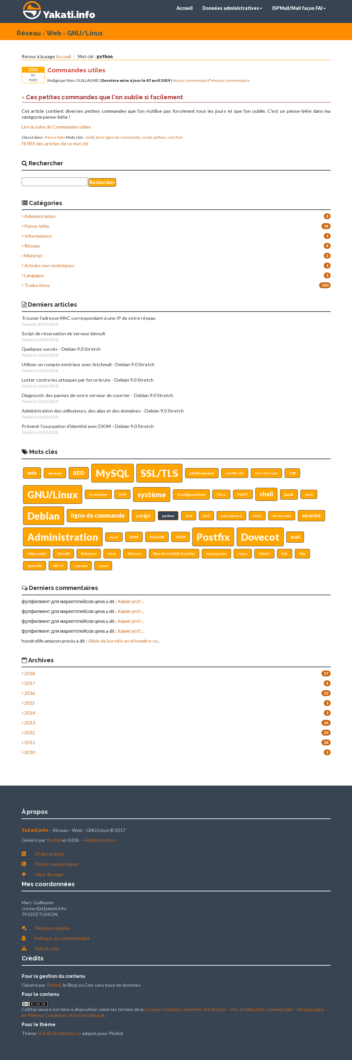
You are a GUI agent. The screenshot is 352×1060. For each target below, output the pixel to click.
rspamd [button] (80, 566)
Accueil (184, 8)
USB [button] (292, 473)
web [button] (32, 473)
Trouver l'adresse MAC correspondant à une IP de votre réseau (88, 318)
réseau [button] (55, 473)
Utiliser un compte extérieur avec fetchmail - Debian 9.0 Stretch (88, 364)
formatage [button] (98, 494)
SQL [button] (284, 553)
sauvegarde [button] (216, 553)
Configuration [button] (191, 494)
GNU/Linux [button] (52, 494)
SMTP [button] (58, 566)
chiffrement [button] (201, 473)
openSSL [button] (34, 566)
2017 (28, 683)
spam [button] (103, 566)
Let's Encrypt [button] (266, 473)
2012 (28, 732)
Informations (37, 236)
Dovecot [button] (260, 537)
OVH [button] (180, 536)
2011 (28, 742)
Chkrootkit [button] (36, 553)
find (179, 137)
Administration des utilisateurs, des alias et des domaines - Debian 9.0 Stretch (103, 410)
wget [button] (113, 537)
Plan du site (47, 948)
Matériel (32, 255)
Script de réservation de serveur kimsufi (63, 333)
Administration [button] (62, 537)
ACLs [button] (257, 516)
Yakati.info (69, 14)
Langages (33, 275)
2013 (28, 722)
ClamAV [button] (63, 553)
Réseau (31, 245)
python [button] (168, 516)
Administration (39, 216)
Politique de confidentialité (62, 938)
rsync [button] (242, 553)
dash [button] (309, 494)
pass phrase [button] (231, 516)
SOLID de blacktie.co (59, 1033)
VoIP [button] (122, 494)
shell (89, 137)
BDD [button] (78, 473)
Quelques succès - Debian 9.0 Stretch (61, 349)
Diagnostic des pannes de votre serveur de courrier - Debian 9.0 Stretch (97, 395)
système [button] (151, 494)
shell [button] (266, 494)
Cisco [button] (221, 494)
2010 (28, 752)
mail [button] (295, 537)
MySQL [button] (112, 473)
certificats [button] (234, 473)
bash (100, 137)
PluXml (54, 840)
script (147, 137)
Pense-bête (55, 137)
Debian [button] (43, 516)
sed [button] (188, 516)
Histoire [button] (135, 553)
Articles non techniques (48, 265)
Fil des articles (49, 854)
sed (170, 137)
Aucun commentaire (191, 80)
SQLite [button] (264, 553)
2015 (28, 703)
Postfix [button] (213, 537)
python (159, 137)
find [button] (206, 516)
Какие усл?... (131, 601)
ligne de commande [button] (98, 515)
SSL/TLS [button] (159, 473)
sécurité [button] (311, 515)
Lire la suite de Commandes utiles (56, 127)
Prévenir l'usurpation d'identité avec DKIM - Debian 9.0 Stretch (88, 426)
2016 (28, 693)
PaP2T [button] (242, 494)
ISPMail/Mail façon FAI (299, 8)
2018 (28, 673)
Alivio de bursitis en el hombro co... (124, 641)
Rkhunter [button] (89, 553)
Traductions (36, 285)
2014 (28, 713)
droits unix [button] (281, 516)
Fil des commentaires (56, 864)
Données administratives (232, 8)
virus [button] (112, 553)
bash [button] (288, 494)
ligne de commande (123, 137)
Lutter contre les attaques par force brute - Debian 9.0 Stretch (87, 380)
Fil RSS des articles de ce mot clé (55, 143)
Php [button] (302, 553)
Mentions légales (52, 928)
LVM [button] (133, 536)
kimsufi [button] (157, 536)
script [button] (143, 515)
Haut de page (49, 874)
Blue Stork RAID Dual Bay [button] (174, 553)
